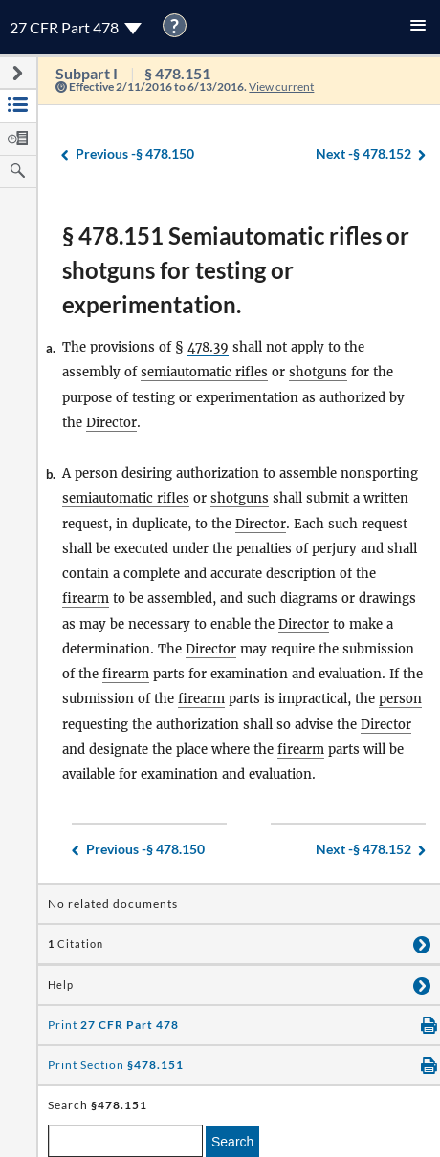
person (96, 473)
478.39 (208, 347)
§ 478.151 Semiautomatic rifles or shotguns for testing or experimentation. (235, 270)
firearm (85, 598)
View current (281, 86)
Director (111, 423)
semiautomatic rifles (204, 372)
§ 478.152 (363, 154)
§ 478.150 (135, 154)
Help (61, 985)
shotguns (318, 372)
